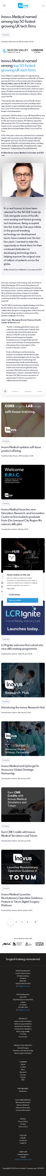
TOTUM (23, 1034)
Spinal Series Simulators (23, 1026)
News (23, 1069)
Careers (23, 1077)
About (23, 1064)
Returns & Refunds (23, 1105)
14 (35, 922)
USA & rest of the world (23, 1159)
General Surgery (23, 1048)
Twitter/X (23, 1143)
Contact (23, 1067)
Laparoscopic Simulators (23, 1021)
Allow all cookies (15, 600)
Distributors (23, 1091)
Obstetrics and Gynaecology (23, 1050)
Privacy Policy (23, 1121)
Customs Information (23, 1110)
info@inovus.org (23, 986)
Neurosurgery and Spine (22, 1053)
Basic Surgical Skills (23, 1031)
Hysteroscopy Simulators (23, 1024)
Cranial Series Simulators (23, 1029)
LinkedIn (23, 1138)
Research (23, 1072)
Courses (23, 1075)
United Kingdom (23, 1154)
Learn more (10, 588)
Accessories (23, 1037)
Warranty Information (23, 1102)
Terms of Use (23, 1127)
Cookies (23, 1124)
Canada (23, 1157)
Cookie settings (14, 595)
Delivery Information (23, 1108)
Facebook (23, 1140)
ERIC (23, 1080)
